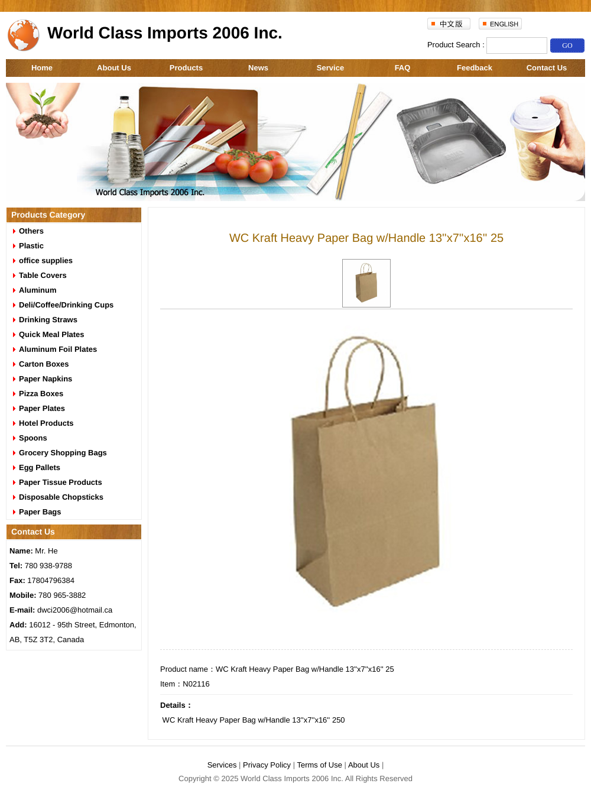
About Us (114, 67)
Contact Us (547, 67)
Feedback (474, 67)
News (258, 67)
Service (330, 67)
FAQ (403, 67)
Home (42, 67)
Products (186, 67)
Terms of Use (319, 764)
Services (222, 764)
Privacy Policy (267, 764)
